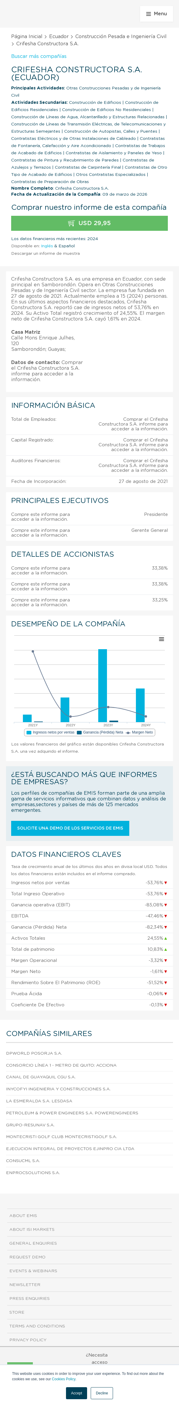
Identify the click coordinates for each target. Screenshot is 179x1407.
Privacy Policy (27, 1340)
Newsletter (24, 1285)
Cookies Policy (63, 1379)
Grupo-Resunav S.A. (30, 1125)
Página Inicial (26, 36)
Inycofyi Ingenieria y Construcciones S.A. (58, 1089)
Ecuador (59, 36)
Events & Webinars (33, 1271)
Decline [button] (102, 1393)
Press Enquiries (29, 1299)
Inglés (47, 246)
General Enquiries (33, 1243)
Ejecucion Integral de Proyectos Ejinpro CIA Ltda (70, 1149)
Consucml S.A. (23, 1161)
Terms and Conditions (37, 1326)
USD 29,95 (89, 223)
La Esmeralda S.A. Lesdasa (39, 1101)
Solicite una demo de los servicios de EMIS (70, 828)
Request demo (27, 1257)
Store (16, 1312)
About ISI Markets (32, 1230)
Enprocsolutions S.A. (33, 1173)
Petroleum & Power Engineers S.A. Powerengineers (72, 1113)
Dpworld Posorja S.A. (34, 1053)
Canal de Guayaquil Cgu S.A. (41, 1077)
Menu (156, 13)
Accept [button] (76, 1393)
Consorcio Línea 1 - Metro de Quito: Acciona (61, 1065)
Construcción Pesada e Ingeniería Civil (121, 36)
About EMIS (23, 1216)
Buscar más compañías (39, 56)
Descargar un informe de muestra (45, 254)
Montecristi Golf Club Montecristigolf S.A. (61, 1137)
